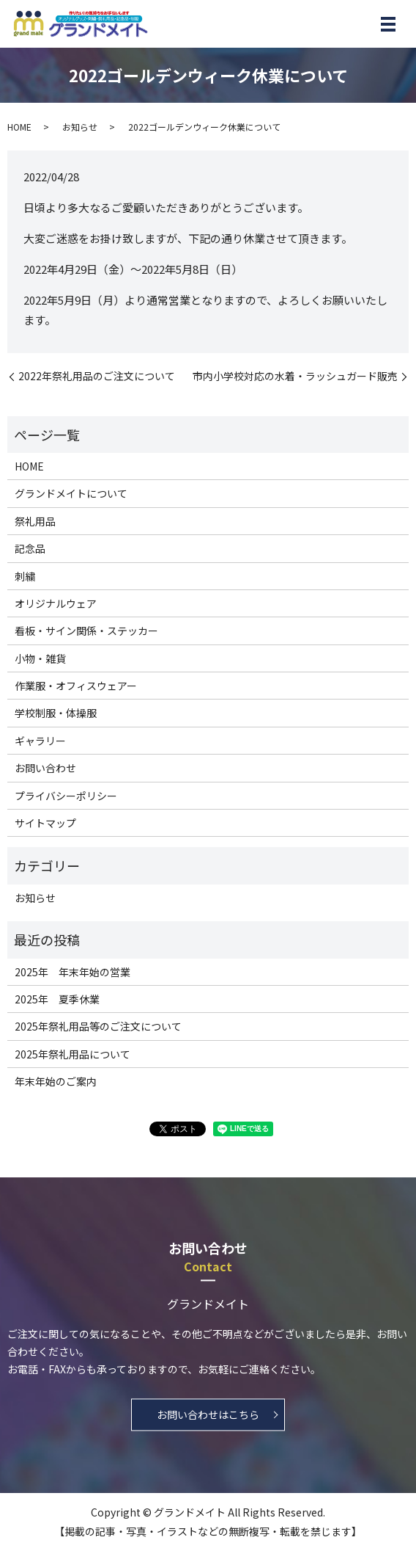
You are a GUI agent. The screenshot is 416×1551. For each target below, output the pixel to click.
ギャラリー (40, 740)
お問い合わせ (45, 767)
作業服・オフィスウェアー (76, 685)
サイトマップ (45, 823)
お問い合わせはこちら (208, 1415)
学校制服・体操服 (56, 712)
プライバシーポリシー (66, 795)
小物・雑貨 (40, 658)
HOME (19, 126)
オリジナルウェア (56, 603)
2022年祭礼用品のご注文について (96, 376)
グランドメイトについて (71, 493)
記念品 (30, 548)
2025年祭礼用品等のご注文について (98, 1026)
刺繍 (25, 576)
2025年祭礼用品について (72, 1054)
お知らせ (79, 126)
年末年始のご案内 (56, 1081)
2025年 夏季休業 (57, 999)
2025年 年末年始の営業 (72, 972)
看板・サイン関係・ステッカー (86, 630)
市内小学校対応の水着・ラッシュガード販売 (295, 376)
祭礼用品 (35, 521)
